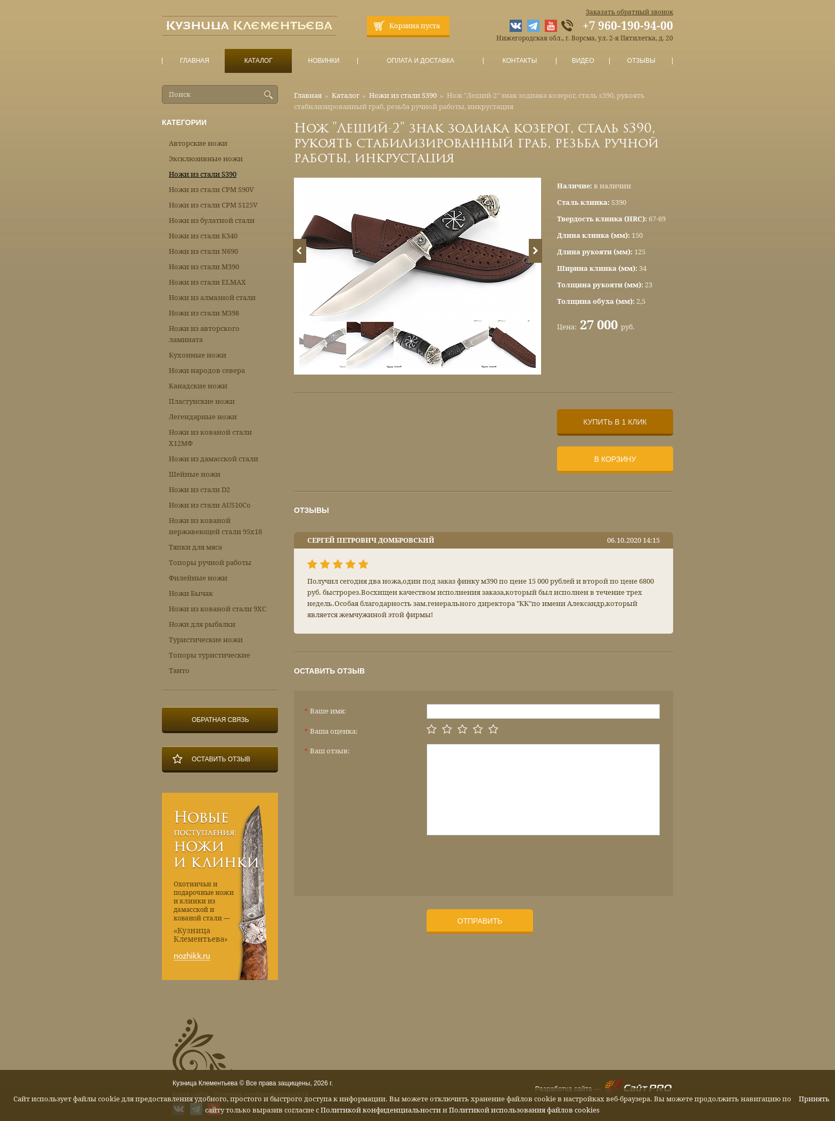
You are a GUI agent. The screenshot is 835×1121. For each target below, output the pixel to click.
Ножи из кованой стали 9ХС (217, 609)
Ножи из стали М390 (204, 267)
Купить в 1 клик (614, 422)
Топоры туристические (209, 655)
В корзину (615, 459)
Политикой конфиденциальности (381, 1110)
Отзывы (641, 61)
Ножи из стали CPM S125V (213, 205)
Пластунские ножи (202, 401)
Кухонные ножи (197, 355)
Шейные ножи (194, 474)
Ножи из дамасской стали (213, 459)
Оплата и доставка (420, 61)
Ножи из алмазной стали (212, 298)
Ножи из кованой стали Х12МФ (210, 437)
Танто (179, 671)
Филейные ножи (198, 578)
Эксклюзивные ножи (206, 159)
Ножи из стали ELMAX (207, 282)
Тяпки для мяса (195, 547)
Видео (582, 61)
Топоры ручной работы (210, 563)
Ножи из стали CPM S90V (211, 190)
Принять (814, 1099)
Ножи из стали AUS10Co (210, 505)
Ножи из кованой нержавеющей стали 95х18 (215, 526)
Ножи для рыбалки (202, 624)
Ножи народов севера (207, 371)
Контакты (519, 61)
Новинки (323, 61)
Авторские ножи (198, 143)
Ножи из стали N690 (203, 251)
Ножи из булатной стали (212, 221)
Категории (184, 122)
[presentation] (507, 861)
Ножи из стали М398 (204, 313)
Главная (195, 61)
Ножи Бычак (191, 593)
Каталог (258, 61)
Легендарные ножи (203, 417)
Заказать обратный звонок (629, 12)
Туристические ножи (206, 640)
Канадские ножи (198, 386)
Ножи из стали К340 (203, 236)
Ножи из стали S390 (403, 95)
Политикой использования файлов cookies (524, 1110)
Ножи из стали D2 (199, 490)
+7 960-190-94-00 (628, 26)
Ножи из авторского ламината (204, 334)
